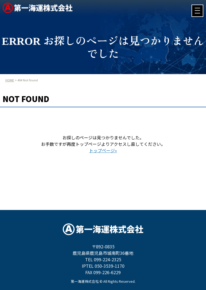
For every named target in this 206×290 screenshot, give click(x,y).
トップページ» (103, 150)
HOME (9, 80)
